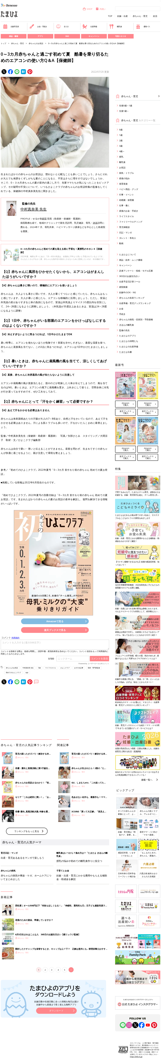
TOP (110, 16)
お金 (121, 308)
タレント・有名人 (127, 237)
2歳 (120, 140)
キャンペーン (93, 36)
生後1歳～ (124, 111)
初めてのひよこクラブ (13, 672)
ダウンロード (56, 1010)
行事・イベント (126, 194)
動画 (121, 243)
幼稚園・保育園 (126, 200)
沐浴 (95, 222)
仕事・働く (124, 205)
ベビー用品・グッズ (128, 189)
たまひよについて (127, 254)
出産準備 (90, 26)
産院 (44, 218)
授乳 (121, 156)
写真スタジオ (120, 36)
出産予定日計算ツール (129, 281)
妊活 (155, 16)
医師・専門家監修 (94, 668)
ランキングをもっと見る (26, 831)
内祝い (101, 9)
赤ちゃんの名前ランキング (131, 297)
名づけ (62, 26)
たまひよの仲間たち (128, 341)
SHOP (87, 9)
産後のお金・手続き (128, 210)
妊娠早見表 (11, 26)
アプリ (40, 36)
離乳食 (115, 26)
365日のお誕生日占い (129, 276)
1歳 (120, 135)
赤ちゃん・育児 (140, 16)
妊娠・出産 (122, 16)
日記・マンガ (125, 232)
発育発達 (123, 183)
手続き (122, 314)
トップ (3, 43)
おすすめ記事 (78, 668)
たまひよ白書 (125, 352)
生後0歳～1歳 (125, 105)
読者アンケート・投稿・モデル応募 (136, 270)
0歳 (39, 668)
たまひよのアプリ (127, 335)
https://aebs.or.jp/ (136, 1056)
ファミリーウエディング (130, 221)
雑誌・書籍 (13, 36)
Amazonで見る (54, 621)
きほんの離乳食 (126, 324)
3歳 (120, 145)
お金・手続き (38, 26)
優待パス (143, 26)
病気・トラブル (126, 172)
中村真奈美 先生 (33, 209)
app (27, 672)
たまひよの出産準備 (128, 346)
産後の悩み (124, 178)
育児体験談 (124, 227)
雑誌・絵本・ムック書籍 (130, 259)
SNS (67, 36)
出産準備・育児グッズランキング (135, 303)
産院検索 (123, 287)
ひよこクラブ (65, 668)
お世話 (122, 167)
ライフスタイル (50, 668)
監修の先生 (124, 330)
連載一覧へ (146, 779)
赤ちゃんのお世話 (36, 43)
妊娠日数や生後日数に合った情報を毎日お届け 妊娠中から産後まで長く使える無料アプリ (56, 1003)
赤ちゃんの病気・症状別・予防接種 (136, 319)
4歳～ (122, 151)
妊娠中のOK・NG (127, 292)
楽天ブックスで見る (55, 630)
